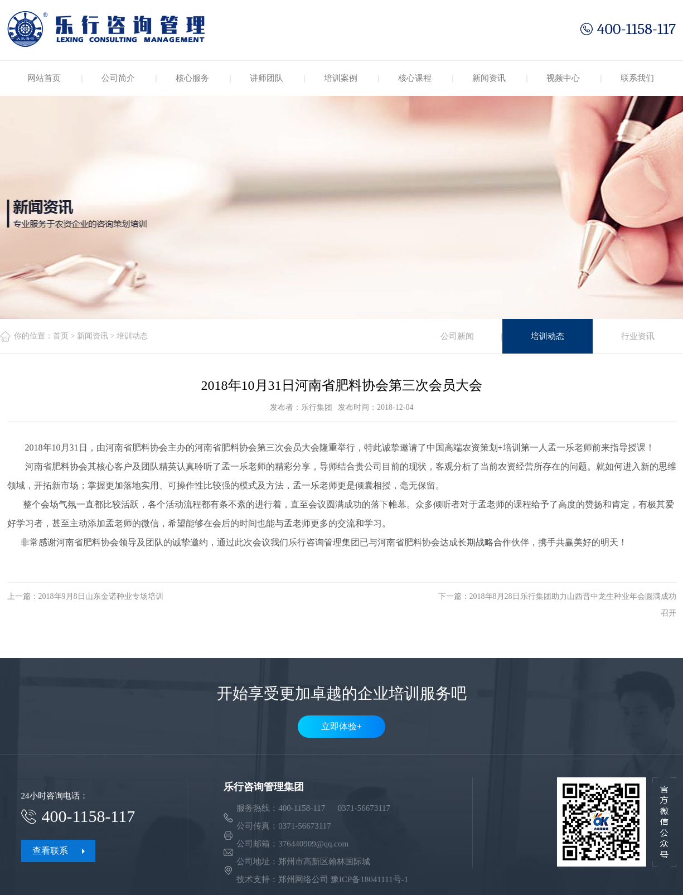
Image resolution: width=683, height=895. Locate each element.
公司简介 (118, 78)
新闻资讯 (489, 78)
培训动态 (547, 336)
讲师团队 (266, 78)
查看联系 (50, 850)
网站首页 (44, 78)
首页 (61, 336)
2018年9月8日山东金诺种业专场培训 (100, 596)
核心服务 (192, 78)
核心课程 (415, 78)
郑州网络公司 (303, 879)
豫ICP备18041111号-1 (369, 879)
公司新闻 (457, 336)
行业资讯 (638, 336)
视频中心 (563, 78)
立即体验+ (341, 726)
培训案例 (340, 78)
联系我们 (637, 78)
